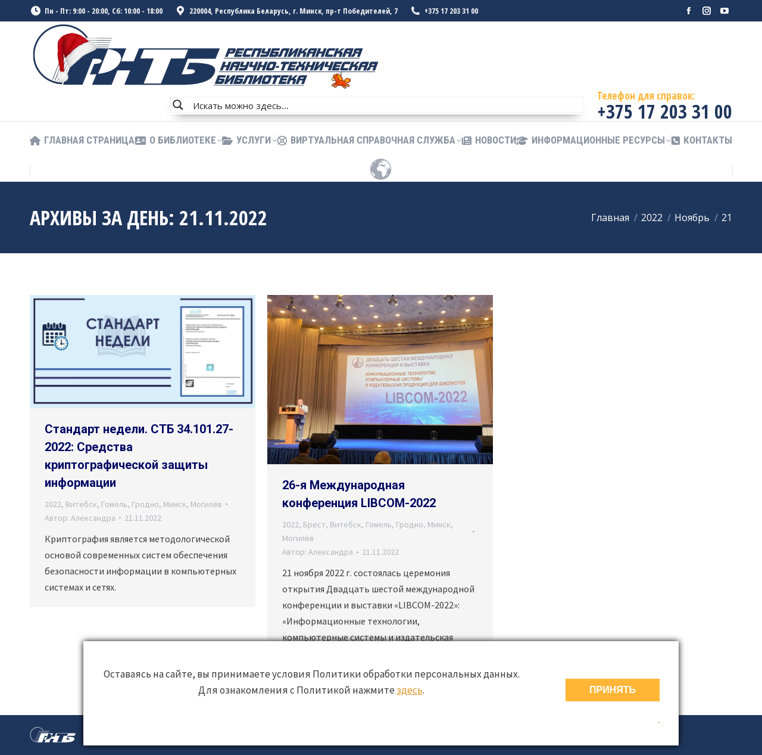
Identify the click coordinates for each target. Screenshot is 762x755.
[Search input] (386, 105)
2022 (53, 504)
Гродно (145, 504)
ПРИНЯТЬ (612, 690)
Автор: (80, 517)
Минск (174, 504)
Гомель (114, 504)
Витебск (81, 504)
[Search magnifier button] (178, 105)
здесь (409, 690)
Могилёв (206, 504)
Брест (314, 524)
